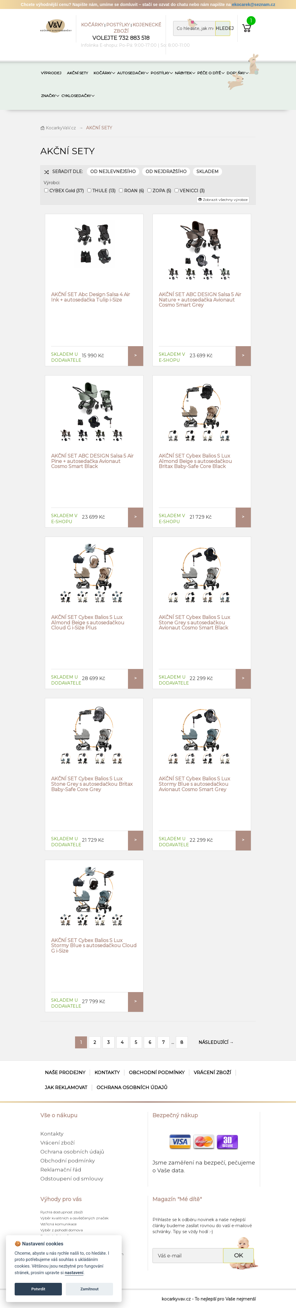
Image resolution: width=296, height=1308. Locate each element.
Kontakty (107, 1072)
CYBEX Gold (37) (66, 190)
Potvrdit (38, 1289)
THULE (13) (103, 190)
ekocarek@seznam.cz (253, 4)
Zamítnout (89, 1289)
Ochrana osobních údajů (132, 1087)
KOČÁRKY (92, 25)
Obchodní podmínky (156, 1072)
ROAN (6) (134, 190)
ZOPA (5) (161, 190)
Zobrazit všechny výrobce (223, 199)
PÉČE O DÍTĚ (209, 73)
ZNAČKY (48, 95)
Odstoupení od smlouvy (71, 1179)
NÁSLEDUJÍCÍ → (216, 1042)
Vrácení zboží (212, 1072)
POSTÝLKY (118, 25)
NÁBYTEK (183, 73)
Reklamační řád (60, 1170)
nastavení (74, 1272)
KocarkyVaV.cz (58, 128)
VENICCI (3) (192, 190)
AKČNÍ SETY (77, 73)
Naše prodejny (65, 1072)
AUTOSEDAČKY (131, 73)
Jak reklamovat (66, 1087)
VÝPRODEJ (51, 73)
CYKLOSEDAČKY (76, 95)
